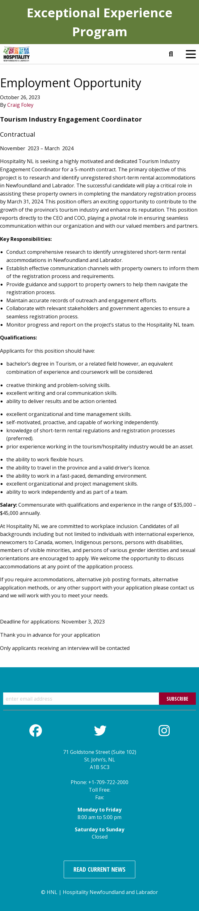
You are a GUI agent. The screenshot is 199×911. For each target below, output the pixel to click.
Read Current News (99, 869)
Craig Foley (20, 104)
